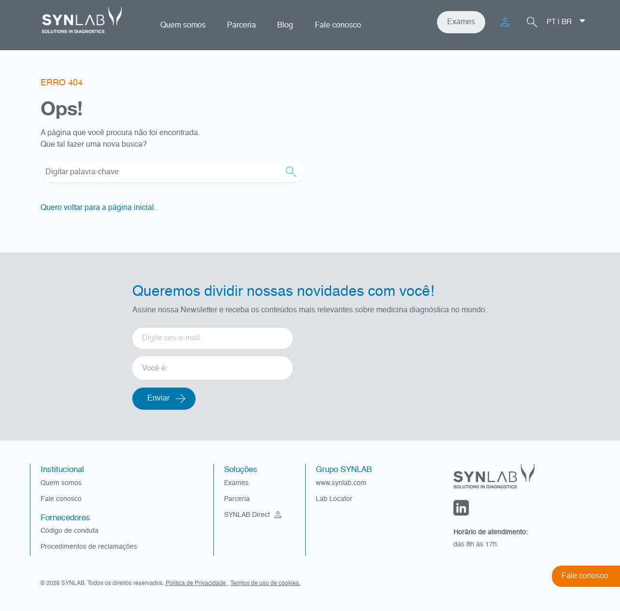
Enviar (158, 399)
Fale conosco (338, 25)
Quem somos (183, 25)
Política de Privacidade (196, 583)
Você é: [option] (155, 369)
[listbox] (212, 364)
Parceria (241, 25)
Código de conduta (70, 531)
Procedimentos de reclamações (89, 546)
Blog (285, 25)
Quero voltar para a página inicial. (98, 208)
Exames (461, 22)
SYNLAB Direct (254, 515)
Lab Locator (334, 499)
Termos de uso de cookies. (265, 583)
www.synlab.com (341, 483)
